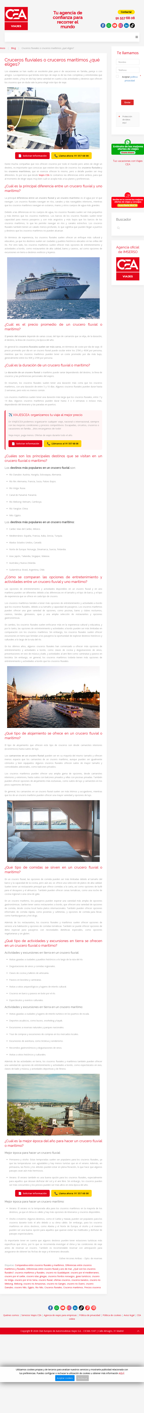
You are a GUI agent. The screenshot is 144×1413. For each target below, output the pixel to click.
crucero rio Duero (76, 1283)
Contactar (126, 12)
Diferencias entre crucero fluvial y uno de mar (49, 1268)
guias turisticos (83, 1276)
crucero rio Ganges (56, 1283)
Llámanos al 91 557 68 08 (62, 443)
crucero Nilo (20, 1287)
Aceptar (130, 78)
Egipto (31, 1287)
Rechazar (82, 1378)
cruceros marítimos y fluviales (30, 1272)
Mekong (18, 1283)
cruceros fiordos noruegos (61, 1276)
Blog (13, 48)
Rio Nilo (39, 1287)
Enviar (127, 102)
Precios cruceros (92, 1287)
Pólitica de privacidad (89, 1315)
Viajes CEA (44, 175)
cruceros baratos (79, 1280)
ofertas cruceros (62, 1280)
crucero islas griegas (36, 1276)
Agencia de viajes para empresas (60, 1315)
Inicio (2, 48)
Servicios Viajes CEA (31, 1315)
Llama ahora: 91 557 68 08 (71, 155)
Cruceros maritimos (73, 1287)
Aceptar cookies (65, 1378)
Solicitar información (32, 155)
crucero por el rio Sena (26, 1280)
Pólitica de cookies (112, 1315)
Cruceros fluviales (53, 1287)
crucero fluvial (45, 1280)
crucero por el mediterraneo (85, 1272)
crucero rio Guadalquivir (57, 1272)
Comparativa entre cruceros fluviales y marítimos (39, 1265)
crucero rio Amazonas (34, 1283)
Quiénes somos (11, 1315)
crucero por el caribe (15, 1276)
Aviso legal (129, 1315)
